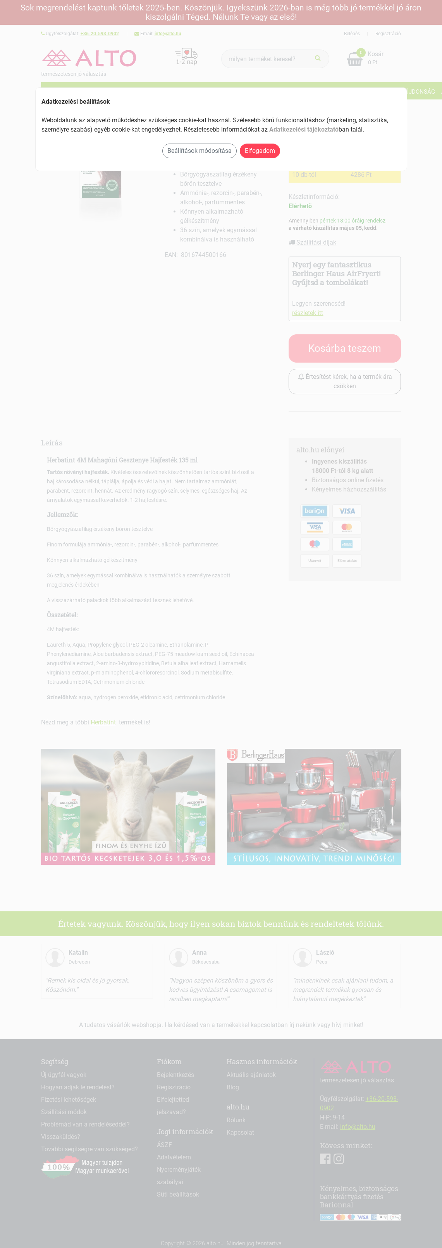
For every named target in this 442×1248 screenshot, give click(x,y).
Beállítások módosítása (199, 150)
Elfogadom (260, 150)
